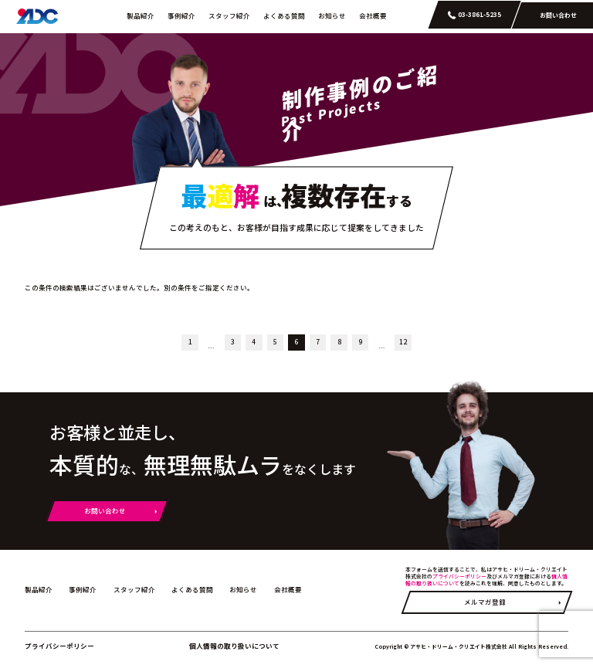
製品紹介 (140, 15)
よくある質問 (284, 15)
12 (403, 341)
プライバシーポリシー (459, 576)
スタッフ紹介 (229, 15)
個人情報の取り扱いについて (234, 645)
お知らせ (332, 15)
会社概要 (373, 15)
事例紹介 (181, 15)
